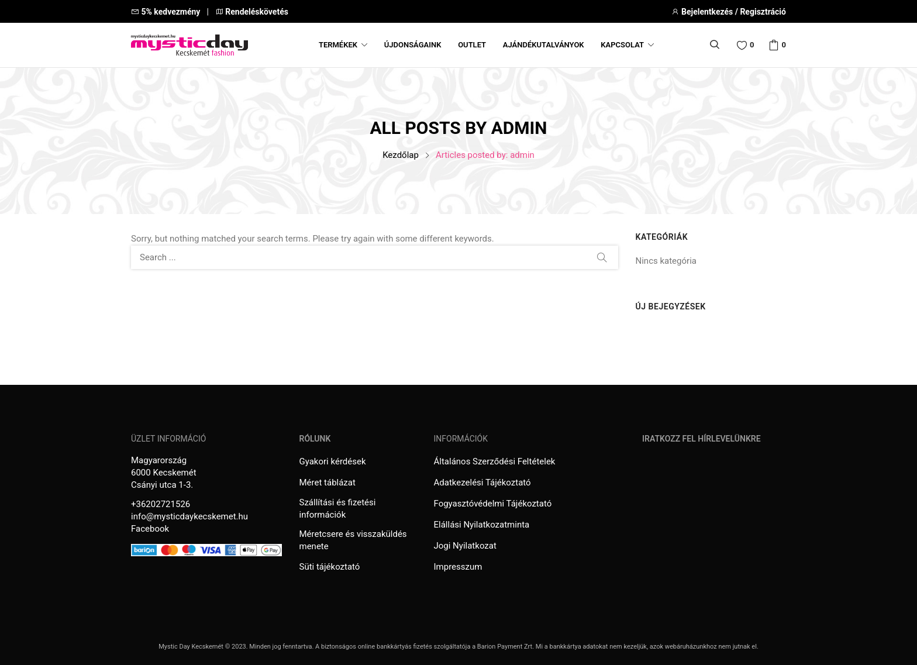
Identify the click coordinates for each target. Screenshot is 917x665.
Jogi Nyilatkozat (465, 545)
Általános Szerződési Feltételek (495, 461)
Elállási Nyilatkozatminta (482, 524)
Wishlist (752, 45)
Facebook (150, 528)
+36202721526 (160, 504)
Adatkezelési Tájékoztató (482, 482)
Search (602, 257)
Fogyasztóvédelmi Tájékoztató (493, 503)
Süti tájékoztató (329, 566)
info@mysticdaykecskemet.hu (189, 516)
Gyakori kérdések (332, 461)
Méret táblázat (327, 482)
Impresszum (458, 566)
